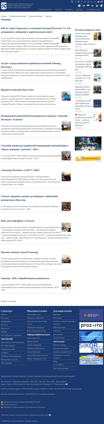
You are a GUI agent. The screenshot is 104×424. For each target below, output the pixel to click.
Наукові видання (33, 341)
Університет (45, 10)
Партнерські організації (18, 16)
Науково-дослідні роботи (36, 348)
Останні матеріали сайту (88, 30)
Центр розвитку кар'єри (9, 359)
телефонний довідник (74, 389)
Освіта (69, 10)
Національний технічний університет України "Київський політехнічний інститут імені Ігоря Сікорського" (20, 5)
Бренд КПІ (34, 381)
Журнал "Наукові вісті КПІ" (36, 359)
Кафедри (4, 332)
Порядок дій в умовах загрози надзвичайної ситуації (21, 402)
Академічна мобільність (35, 318)
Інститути (4, 325)
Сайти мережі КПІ (33, 338)
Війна (55, 361)
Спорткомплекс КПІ (8, 349)
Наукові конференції (34, 345)
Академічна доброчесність (62, 352)
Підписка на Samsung (8, 301)
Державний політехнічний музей (12, 342)
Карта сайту (50, 381)
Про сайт (42, 381)
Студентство (93, 10)
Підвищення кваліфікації (35, 327)
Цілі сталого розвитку (61, 368)
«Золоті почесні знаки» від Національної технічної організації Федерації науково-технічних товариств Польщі (85, 39)
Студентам (57, 331)
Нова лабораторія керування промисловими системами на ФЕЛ (84, 52)
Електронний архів (33, 352)
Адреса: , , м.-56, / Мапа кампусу (33, 384)
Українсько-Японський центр (11, 356)
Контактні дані (6, 381)
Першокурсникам (59, 327)
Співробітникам (58, 338)
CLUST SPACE (58, 365)
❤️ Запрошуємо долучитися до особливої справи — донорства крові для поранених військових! (84, 120)
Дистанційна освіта (34, 314)
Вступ (58, 10)
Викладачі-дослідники (61, 348)
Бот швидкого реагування (46, 394)
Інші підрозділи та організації (11, 335)
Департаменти (6, 321)
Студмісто (4, 353)
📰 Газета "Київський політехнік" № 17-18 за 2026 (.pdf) (83, 78)
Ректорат (4, 314)
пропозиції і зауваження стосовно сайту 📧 (36, 415)
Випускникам (58, 334)
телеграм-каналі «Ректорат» (35, 407)
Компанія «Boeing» (35, 16)
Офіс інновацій (6, 363)
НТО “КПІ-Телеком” (8, 346)
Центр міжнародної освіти (36, 331)
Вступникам (57, 318)
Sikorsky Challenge (59, 345)
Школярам (57, 314)
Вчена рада (5, 318)
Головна (4, 16)
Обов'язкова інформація (20, 381)
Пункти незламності (10, 404)
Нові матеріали (61, 381)
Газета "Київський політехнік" (37, 355)
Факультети (5, 328)
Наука (79, 10)
